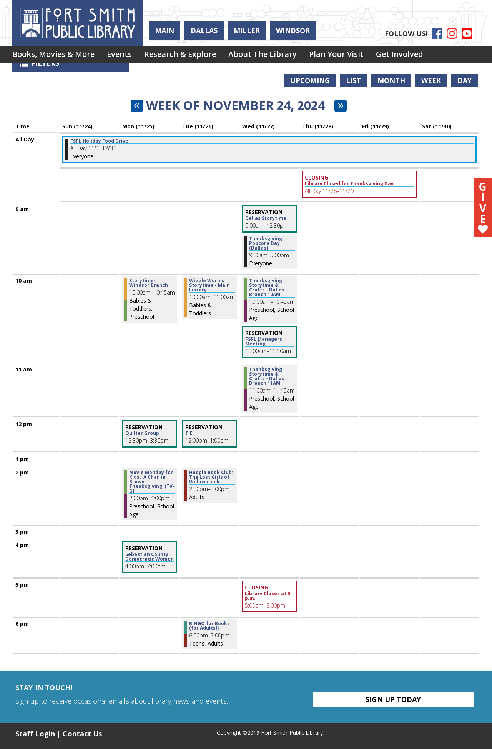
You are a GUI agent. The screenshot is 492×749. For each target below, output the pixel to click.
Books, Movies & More (55, 55)
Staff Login (35, 733)
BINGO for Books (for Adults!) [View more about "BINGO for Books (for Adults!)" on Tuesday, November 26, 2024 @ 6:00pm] (209, 626)
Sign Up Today (393, 699)
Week (431, 80)
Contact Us (82, 733)
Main (164, 30)
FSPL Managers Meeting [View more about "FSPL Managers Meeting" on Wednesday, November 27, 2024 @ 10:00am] (263, 341)
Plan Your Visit (350, 55)
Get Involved (416, 55)
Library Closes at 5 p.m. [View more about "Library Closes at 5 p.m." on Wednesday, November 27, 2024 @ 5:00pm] (267, 596)
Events (123, 55)
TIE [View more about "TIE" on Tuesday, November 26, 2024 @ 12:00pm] (189, 433)
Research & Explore (188, 55)
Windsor (293, 30)
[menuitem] (55, 55)
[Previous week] (137, 106)
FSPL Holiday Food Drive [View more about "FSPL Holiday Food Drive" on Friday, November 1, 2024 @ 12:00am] (99, 141)
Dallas (204, 30)
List (353, 80)
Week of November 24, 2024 (235, 105)
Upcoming (310, 80)
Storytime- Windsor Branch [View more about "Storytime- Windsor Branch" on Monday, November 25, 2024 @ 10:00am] (148, 283)
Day (464, 80)
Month (391, 80)
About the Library (273, 55)
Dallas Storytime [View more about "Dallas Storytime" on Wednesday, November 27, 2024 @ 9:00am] (265, 218)
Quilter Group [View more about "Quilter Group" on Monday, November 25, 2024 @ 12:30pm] (142, 433)
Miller (247, 30)
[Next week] (340, 106)
